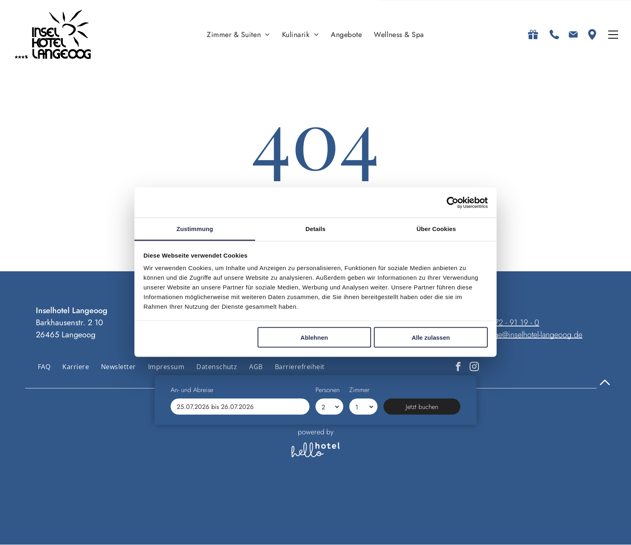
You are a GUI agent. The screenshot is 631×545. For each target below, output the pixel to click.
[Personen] (329, 527)
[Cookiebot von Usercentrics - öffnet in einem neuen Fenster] (452, 203)
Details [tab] (315, 229)
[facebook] (458, 368)
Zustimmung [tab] (195, 229)
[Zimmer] (363, 527)
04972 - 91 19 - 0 (510, 323)
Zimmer (359, 510)
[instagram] (474, 368)
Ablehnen (314, 337)
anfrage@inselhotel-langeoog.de (530, 335)
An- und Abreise (192, 510)
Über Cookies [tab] (436, 229)
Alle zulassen (431, 337)
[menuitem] (238, 34)
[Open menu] (613, 35)
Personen (328, 510)
